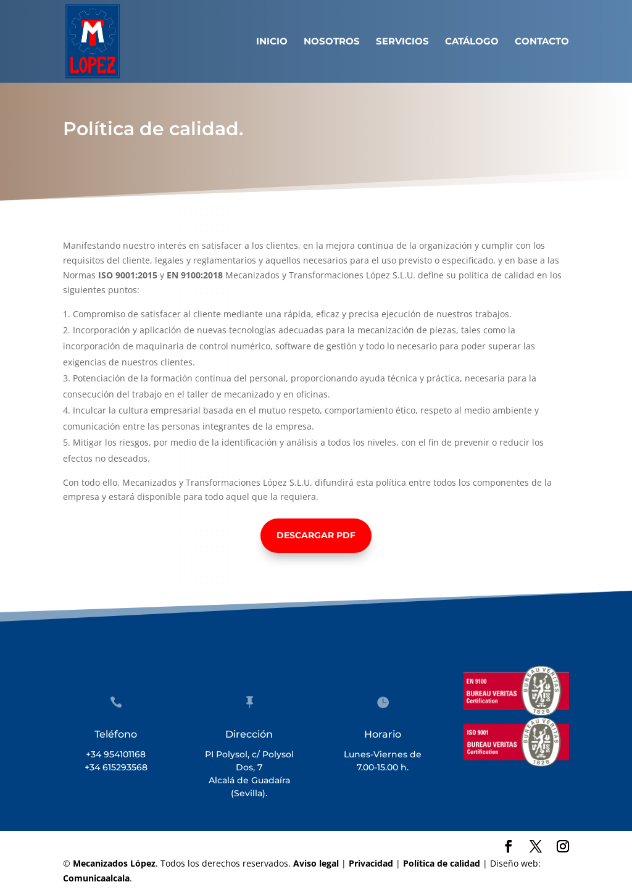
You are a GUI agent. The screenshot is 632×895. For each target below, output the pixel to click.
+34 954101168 (116, 754)
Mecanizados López (114, 863)
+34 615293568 (116, 767)
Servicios (402, 42)
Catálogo (472, 42)
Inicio (272, 42)
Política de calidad (441, 863)
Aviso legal (316, 863)
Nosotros (332, 42)
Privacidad (371, 863)
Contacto (542, 42)
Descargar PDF (316, 535)
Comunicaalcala (96, 878)
